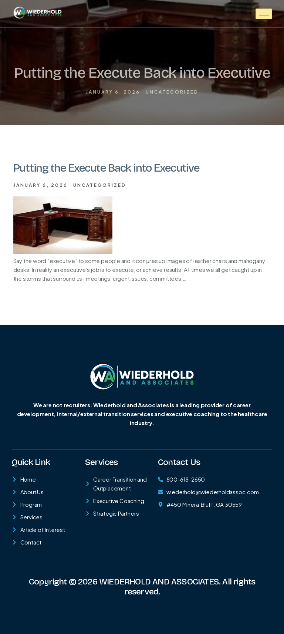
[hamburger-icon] (264, 14)
